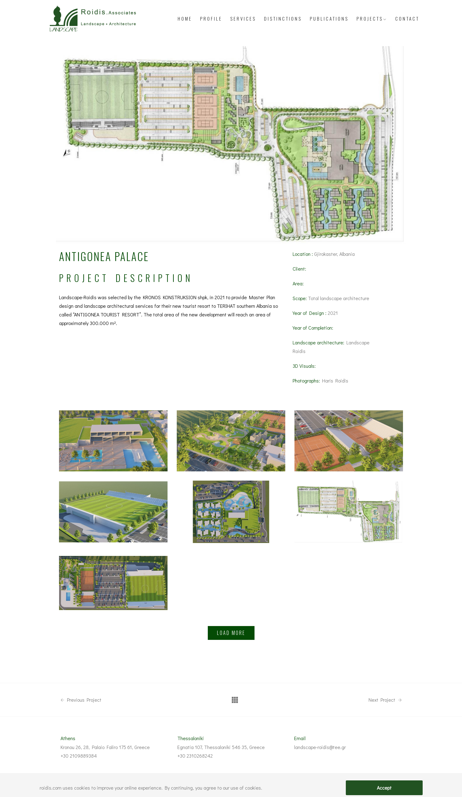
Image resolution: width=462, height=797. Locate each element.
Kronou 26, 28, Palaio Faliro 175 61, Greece (105, 747)
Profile (211, 18)
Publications (329, 18)
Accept (384, 787)
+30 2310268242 (195, 755)
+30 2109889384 (79, 755)
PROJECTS (372, 18)
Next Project (385, 699)
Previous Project (81, 699)
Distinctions (283, 18)
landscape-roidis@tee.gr (320, 747)
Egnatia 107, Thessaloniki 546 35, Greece (221, 747)
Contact (407, 18)
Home (185, 18)
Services (243, 18)
